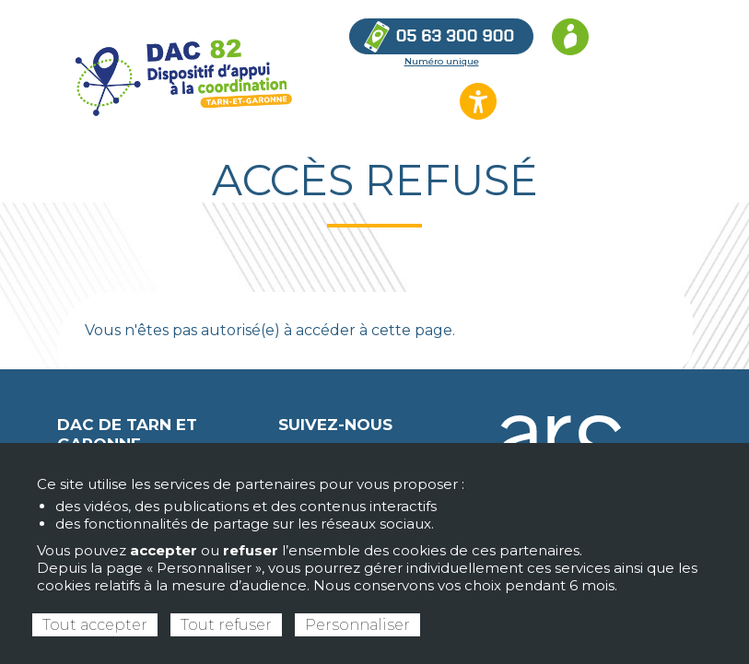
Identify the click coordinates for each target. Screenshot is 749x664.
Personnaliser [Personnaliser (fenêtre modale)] (357, 625)
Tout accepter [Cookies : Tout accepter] (94, 625)
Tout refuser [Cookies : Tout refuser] (226, 625)
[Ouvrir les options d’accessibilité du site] (478, 101)
